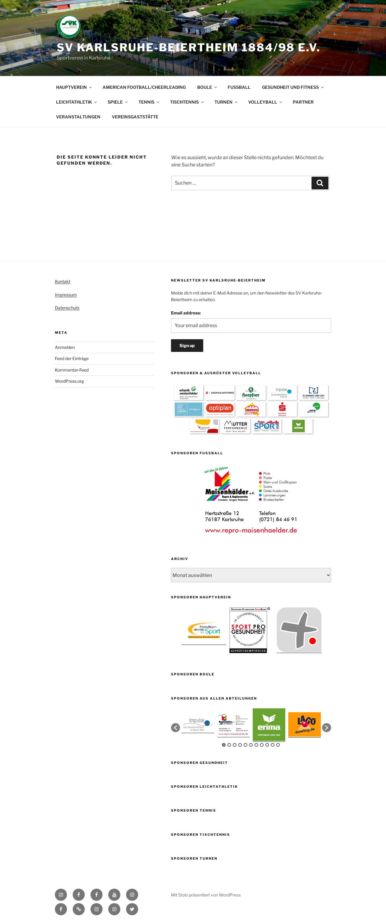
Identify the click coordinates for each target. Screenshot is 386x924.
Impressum (66, 294)
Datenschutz (67, 307)
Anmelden (65, 347)
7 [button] (256, 745)
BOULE (207, 87)
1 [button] (224, 745)
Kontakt (62, 281)
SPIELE (118, 102)
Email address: (186, 312)
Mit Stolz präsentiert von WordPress (206, 894)
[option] (251, 500)
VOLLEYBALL (265, 102)
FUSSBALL (239, 87)
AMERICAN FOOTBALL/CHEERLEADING (144, 87)
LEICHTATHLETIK (77, 102)
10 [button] (272, 745)
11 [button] (278, 745)
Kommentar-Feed (72, 369)
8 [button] (262, 745)
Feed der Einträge (72, 358)
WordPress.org (69, 381)
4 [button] (240, 745)
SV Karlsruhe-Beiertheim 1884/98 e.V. (189, 47)
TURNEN (226, 102)
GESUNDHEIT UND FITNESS (293, 87)
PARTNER (303, 102)
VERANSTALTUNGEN (78, 116)
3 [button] (234, 745)
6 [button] (251, 745)
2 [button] (229, 745)
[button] (175, 727)
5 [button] (245, 745)
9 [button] (267, 745)
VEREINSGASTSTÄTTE (135, 116)
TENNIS (149, 102)
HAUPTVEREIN (74, 87)
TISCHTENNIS (187, 102)
